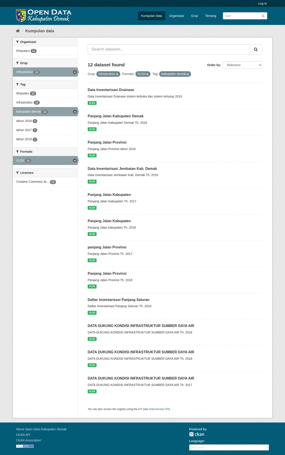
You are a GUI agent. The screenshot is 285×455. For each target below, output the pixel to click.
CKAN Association (28, 440)
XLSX (92, 103)
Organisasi (176, 16)
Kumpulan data (151, 16)
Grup (194, 16)
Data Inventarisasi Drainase (111, 90)
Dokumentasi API (159, 409)
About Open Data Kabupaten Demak (41, 429)
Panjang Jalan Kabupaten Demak (116, 116)
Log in (262, 3)
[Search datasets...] (169, 49)
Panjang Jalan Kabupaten (109, 195)
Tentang (210, 16)
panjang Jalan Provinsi (107, 247)
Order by (213, 65)
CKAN (196, 434)
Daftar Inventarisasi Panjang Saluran (118, 300)
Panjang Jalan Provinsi (107, 142)
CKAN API (23, 435)
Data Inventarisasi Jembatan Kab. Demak (122, 169)
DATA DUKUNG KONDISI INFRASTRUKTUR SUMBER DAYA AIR (141, 326)
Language (196, 441)
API (140, 409)
